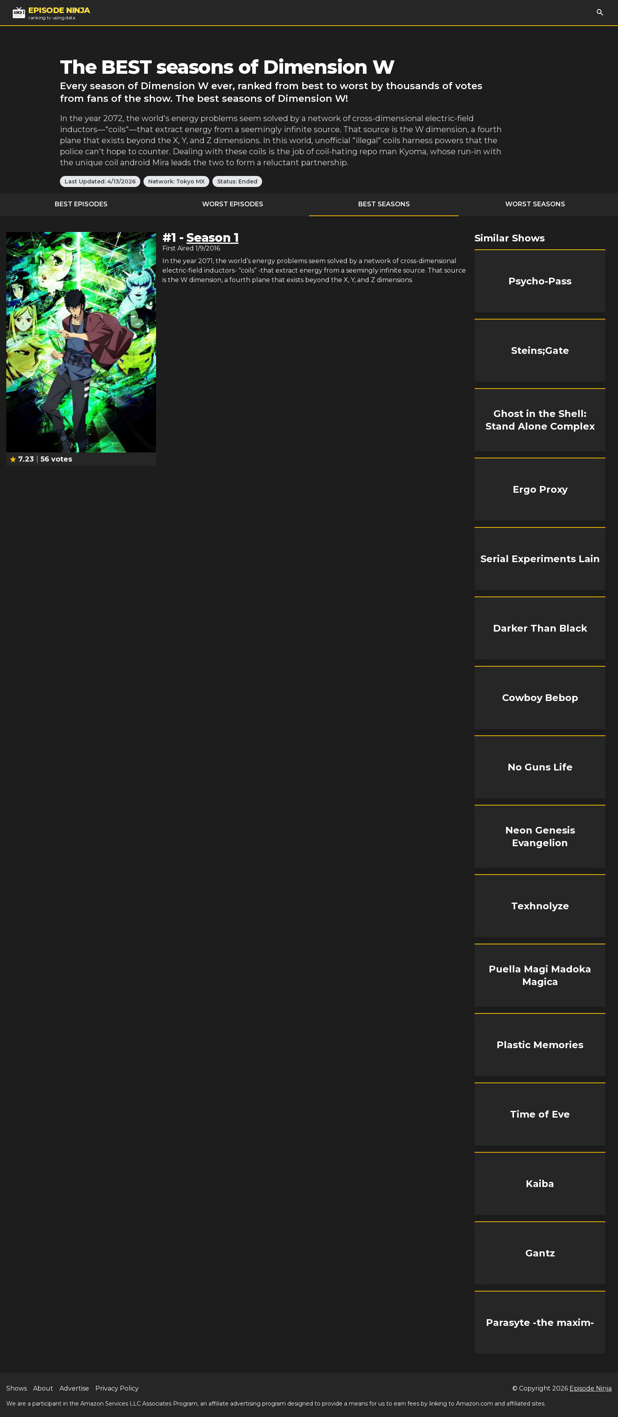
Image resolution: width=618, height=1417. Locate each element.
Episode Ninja (591, 1388)
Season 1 (212, 237)
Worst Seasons (535, 204)
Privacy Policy (117, 1388)
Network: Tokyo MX (176, 181)
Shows (16, 1388)
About (43, 1388)
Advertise (74, 1388)
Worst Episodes (232, 204)
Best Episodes (81, 204)
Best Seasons (384, 204)
